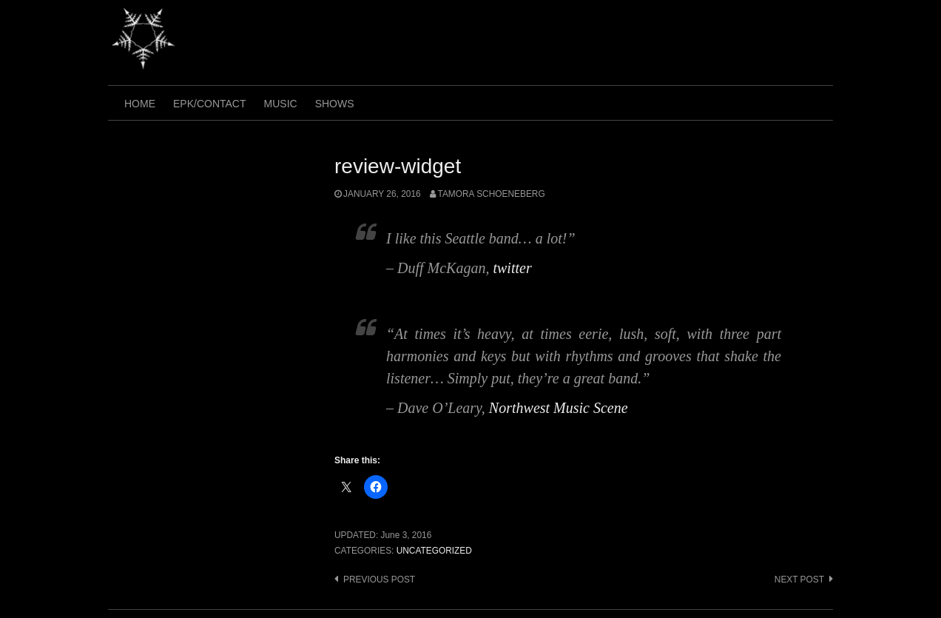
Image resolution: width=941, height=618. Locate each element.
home (139, 104)
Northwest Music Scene (558, 408)
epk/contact (209, 104)
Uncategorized (434, 550)
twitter (512, 268)
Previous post (379, 579)
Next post (799, 579)
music (280, 104)
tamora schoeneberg (491, 194)
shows (334, 104)
